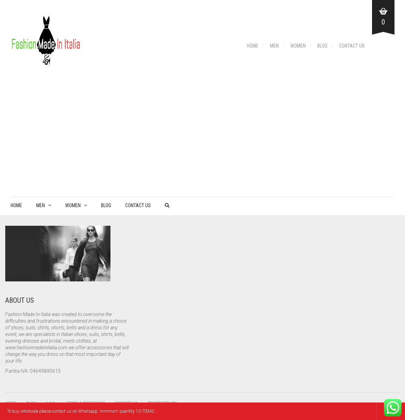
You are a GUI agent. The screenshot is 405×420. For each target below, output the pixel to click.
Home (252, 46)
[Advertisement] (202, 144)
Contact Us (352, 46)
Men (274, 46)
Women (298, 46)
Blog (322, 46)
